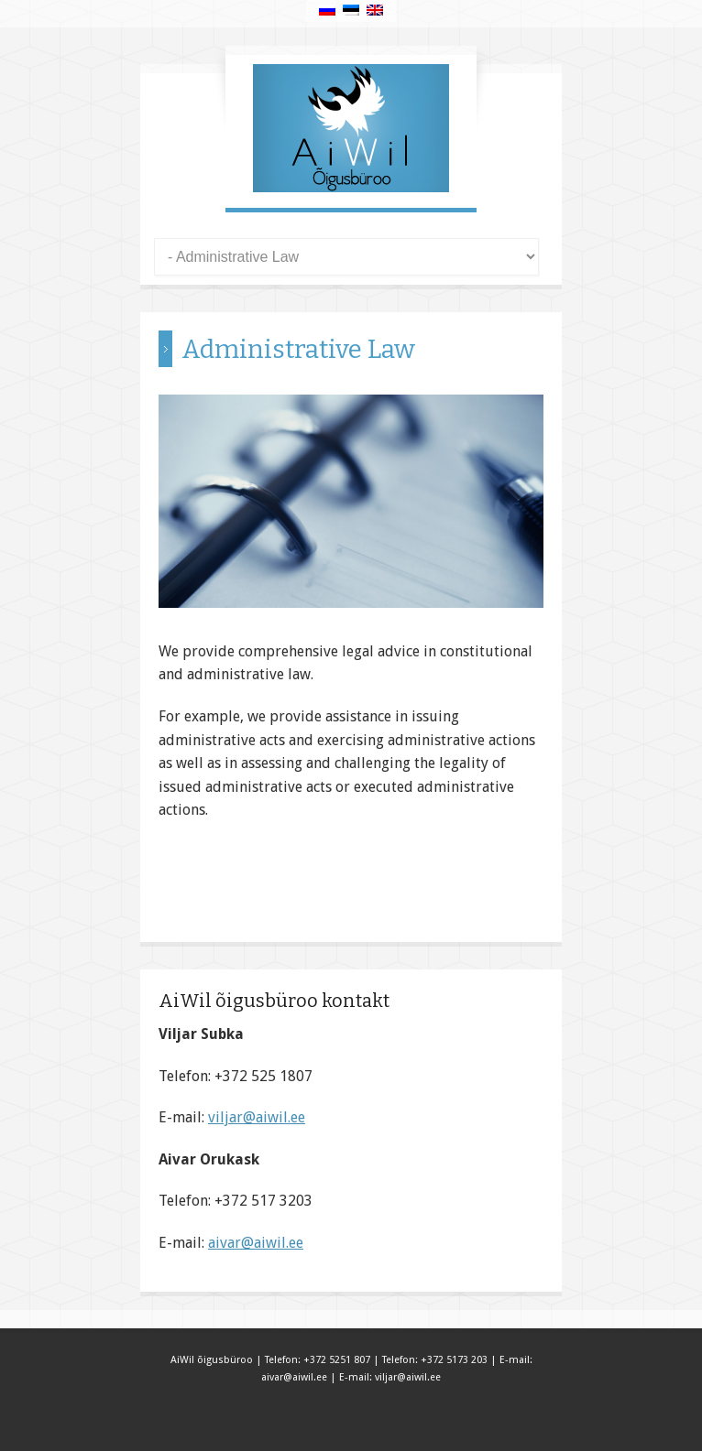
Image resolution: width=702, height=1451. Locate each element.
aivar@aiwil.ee (255, 1242)
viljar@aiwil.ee (256, 1117)
